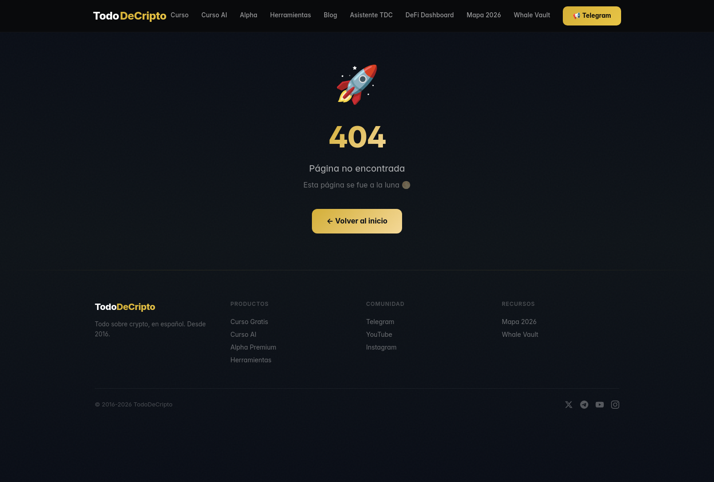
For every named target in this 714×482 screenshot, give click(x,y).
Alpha (248, 15)
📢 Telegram (592, 15)
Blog (330, 15)
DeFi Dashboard (430, 15)
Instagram (381, 347)
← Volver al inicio (357, 220)
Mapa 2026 (484, 15)
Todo (129, 16)
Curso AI (214, 15)
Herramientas (290, 15)
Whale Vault (532, 15)
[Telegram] (584, 405)
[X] (569, 405)
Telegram (380, 321)
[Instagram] (615, 405)
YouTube (379, 334)
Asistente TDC (371, 15)
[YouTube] (600, 405)
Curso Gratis (249, 321)
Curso (180, 15)
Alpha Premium (253, 347)
